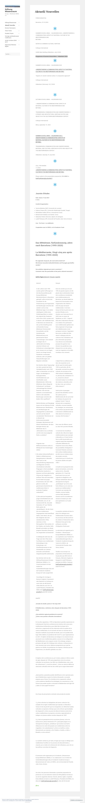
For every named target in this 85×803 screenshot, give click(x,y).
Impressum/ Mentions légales (10, 45)
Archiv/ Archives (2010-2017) (11, 41)
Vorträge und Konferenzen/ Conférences (12, 36)
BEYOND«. (38, 142)
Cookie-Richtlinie (28, 800)
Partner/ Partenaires (10, 28)
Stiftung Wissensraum (11, 10)
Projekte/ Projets (9, 33)
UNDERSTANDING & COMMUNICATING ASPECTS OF (50, 138)
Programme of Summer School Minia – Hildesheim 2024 (51, 56)
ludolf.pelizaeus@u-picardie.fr (44, 178)
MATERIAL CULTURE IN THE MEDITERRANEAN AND (50, 140)
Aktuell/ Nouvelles (10, 25)
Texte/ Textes (8, 30)
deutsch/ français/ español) (48, 277)
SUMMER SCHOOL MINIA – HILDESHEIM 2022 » (49, 135)
